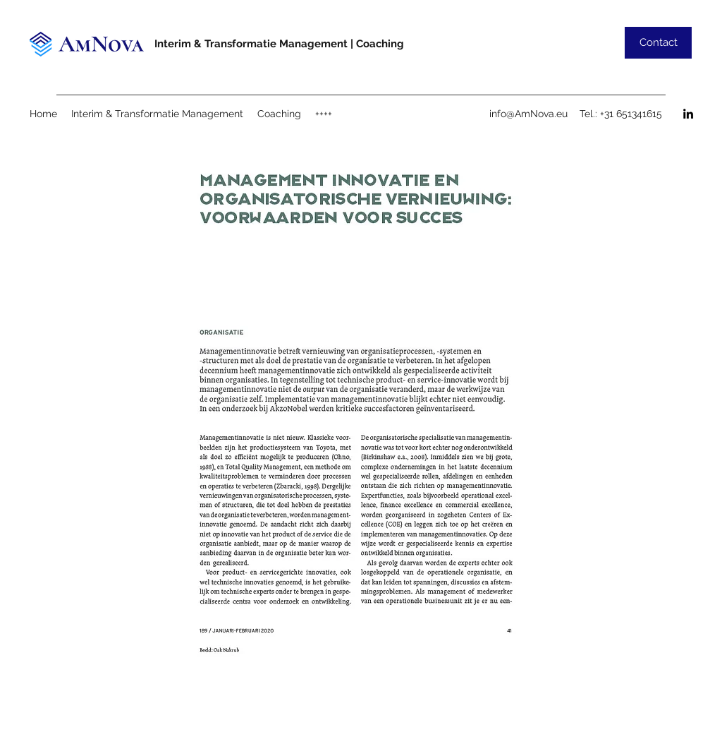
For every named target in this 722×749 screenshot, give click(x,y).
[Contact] (658, 43)
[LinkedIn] (688, 114)
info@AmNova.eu (528, 113)
